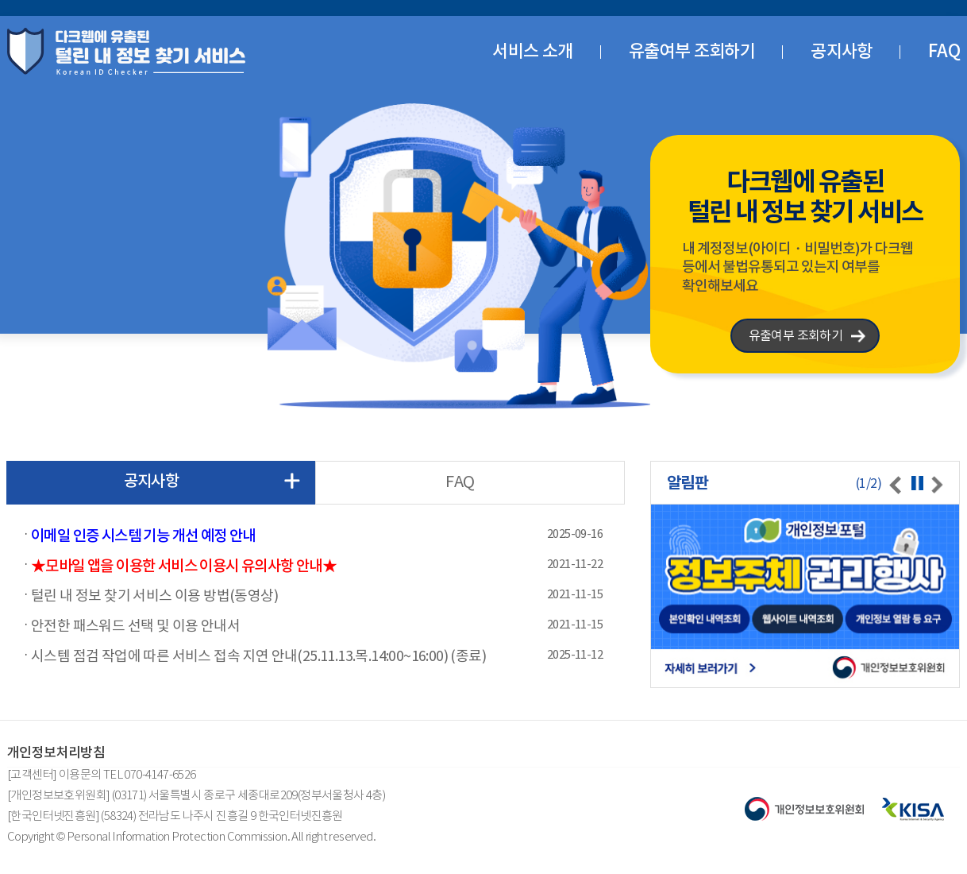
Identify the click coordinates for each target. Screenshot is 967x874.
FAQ (944, 51)
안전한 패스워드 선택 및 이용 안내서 (135, 625)
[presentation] (895, 484)
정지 (917, 482)
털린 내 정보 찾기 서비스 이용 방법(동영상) (154, 595)
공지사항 (842, 51)
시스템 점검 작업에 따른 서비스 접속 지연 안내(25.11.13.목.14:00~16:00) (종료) (258, 655)
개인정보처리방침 (56, 752)
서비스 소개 (532, 51)
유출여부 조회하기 (692, 51)
